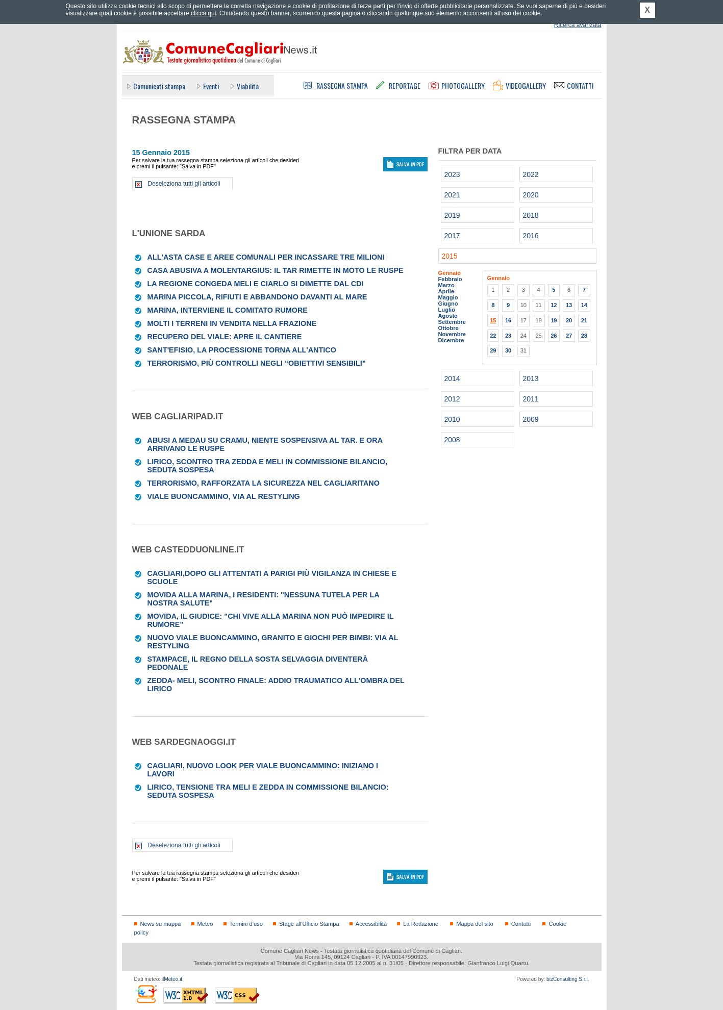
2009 (531, 419)
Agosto (448, 316)
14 (584, 305)
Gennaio (449, 273)
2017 (452, 236)
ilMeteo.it (172, 979)
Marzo (446, 285)
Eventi (211, 86)
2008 (452, 440)
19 (554, 320)
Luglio (446, 310)
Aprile (446, 291)
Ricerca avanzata (578, 25)
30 (508, 350)
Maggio (448, 297)
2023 (452, 174)
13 (569, 305)
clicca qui (203, 13)
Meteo (205, 924)
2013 (531, 378)
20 (569, 320)
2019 (452, 215)
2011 (531, 399)
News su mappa (160, 924)
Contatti (521, 924)
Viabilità (248, 86)
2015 (450, 256)
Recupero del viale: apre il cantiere (224, 337)
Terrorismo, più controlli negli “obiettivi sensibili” (256, 363)
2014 (452, 378)
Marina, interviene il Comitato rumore (227, 310)
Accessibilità (371, 924)
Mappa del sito (474, 924)
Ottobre (448, 328)
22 (493, 336)
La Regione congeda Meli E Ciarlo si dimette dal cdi (255, 284)
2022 (531, 174)
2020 (531, 195)
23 (508, 336)
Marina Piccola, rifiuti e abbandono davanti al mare (257, 297)
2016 (531, 236)
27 (569, 336)
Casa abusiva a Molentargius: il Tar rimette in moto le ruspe (275, 270)
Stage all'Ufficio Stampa (309, 924)
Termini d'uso (246, 924)
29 (493, 350)
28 (584, 336)
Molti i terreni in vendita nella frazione (232, 323)
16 (508, 320)
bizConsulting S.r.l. (567, 979)
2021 (452, 195)
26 (554, 336)
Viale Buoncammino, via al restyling (223, 496)
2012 (452, 399)
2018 (531, 215)
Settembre (452, 322)
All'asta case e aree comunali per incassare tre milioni (266, 257)
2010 (452, 419)
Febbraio (450, 279)
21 (584, 320)
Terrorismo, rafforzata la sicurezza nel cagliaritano (263, 483)
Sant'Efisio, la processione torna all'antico (241, 350)
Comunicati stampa (159, 86)
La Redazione (420, 924)
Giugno (448, 303)
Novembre (452, 334)
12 (554, 305)
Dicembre (451, 340)
